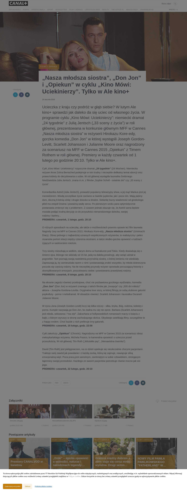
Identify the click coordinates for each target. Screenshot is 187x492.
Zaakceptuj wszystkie (12, 486)
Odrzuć (27, 486)
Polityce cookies (74, 476)
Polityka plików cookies (43, 486)
